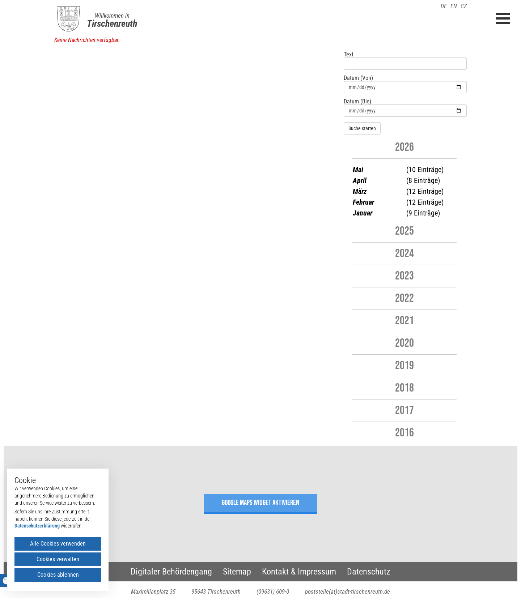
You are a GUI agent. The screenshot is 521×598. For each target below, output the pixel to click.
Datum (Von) (358, 78)
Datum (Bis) (357, 101)
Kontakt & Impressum (299, 572)
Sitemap (237, 572)
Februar (363, 202)
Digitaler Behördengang (171, 572)
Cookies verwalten (58, 559)
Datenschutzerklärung (37, 526)
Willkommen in (112, 15)
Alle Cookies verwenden (58, 543)
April (360, 180)
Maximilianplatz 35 (153, 591)
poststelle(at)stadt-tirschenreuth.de (347, 591)
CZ (464, 6)
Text (348, 54)
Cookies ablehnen (58, 574)
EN (453, 6)
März (360, 191)
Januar (362, 213)
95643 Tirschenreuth (216, 591)
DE (444, 6)
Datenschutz (368, 572)
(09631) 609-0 (273, 591)
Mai (358, 169)
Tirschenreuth (112, 23)
